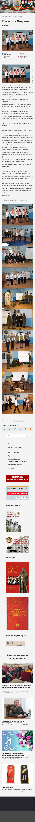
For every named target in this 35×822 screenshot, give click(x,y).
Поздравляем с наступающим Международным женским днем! (13, 754)
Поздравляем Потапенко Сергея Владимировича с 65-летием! (13, 722)
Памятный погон (7, 787)
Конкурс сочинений (13, 452)
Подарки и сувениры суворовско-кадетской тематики (17, 460)
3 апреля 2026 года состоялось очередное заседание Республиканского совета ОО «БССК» (16, 687)
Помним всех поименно (15, 464)
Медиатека (11, 456)
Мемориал (11, 468)
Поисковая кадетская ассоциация (14, 448)
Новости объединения (14, 444)
